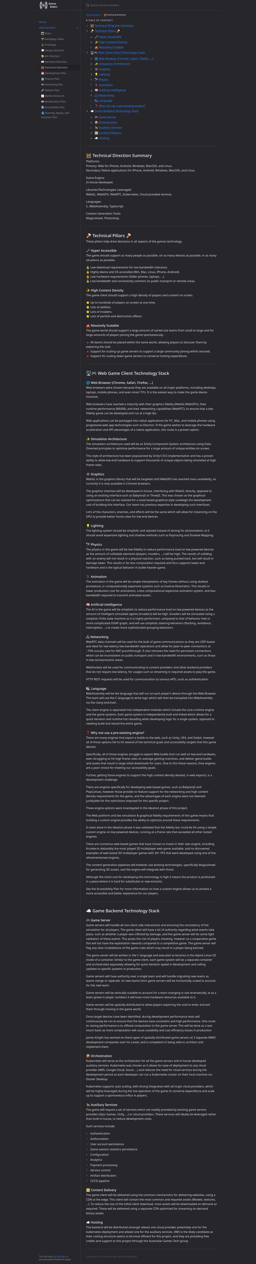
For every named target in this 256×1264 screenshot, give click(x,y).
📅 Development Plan (53, 73)
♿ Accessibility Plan (53, 107)
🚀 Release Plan (50, 90)
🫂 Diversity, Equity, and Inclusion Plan (55, 115)
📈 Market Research (52, 96)
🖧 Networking (104, 95)
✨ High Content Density (111, 42)
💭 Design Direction (52, 50)
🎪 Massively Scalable (109, 47)
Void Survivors (47, 27)
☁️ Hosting (102, 138)
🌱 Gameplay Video (52, 39)
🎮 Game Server (105, 117)
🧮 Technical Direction (54, 67)
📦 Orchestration (106, 122)
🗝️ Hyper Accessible (108, 37)
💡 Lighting (102, 74)
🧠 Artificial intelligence (110, 90)
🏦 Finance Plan (50, 78)
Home (42, 22)
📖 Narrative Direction (54, 61)
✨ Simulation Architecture (112, 64)
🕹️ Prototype (48, 44)
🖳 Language (103, 100)
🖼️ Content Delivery (108, 133)
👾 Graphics (103, 69)
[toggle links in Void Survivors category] (77, 28)
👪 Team (46, 33)
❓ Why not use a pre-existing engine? (120, 106)
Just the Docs (59, 1256)
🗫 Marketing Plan (52, 84)
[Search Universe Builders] (128, 5)
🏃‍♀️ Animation (104, 85)
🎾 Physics (102, 80)
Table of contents (100, 20)
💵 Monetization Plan (53, 101)
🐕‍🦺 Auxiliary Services (108, 127)
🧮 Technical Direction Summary (111, 26)
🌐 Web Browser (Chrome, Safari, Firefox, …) (124, 59)
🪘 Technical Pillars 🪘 (105, 31)
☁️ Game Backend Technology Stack (114, 111)
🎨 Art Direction (50, 56)
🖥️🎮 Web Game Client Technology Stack (117, 53)
